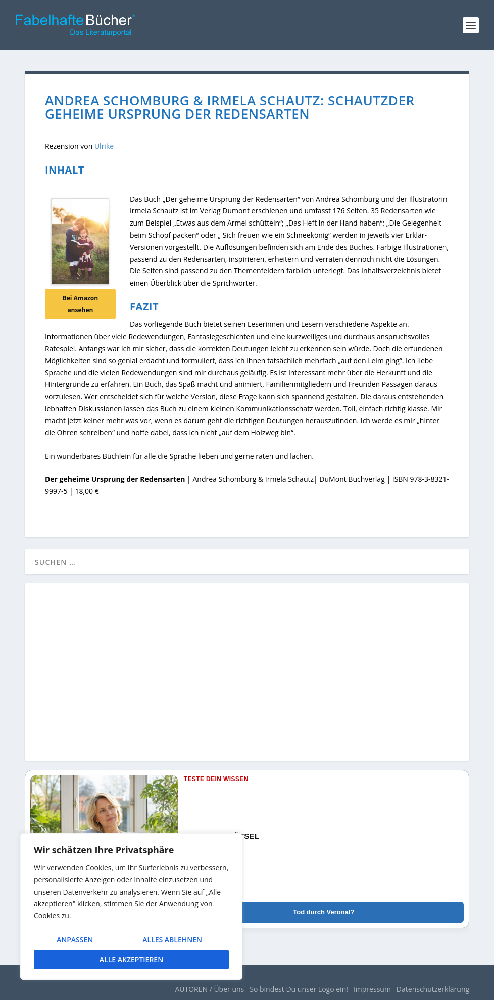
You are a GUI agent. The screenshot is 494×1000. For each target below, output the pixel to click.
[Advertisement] (247, 678)
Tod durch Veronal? (323, 912)
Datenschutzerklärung (433, 989)
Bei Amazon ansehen (80, 304)
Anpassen (75, 940)
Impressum (372, 989)
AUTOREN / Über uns (209, 989)
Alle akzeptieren (131, 959)
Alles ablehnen (172, 940)
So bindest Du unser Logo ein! (299, 989)
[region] (131, 906)
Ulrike (104, 146)
